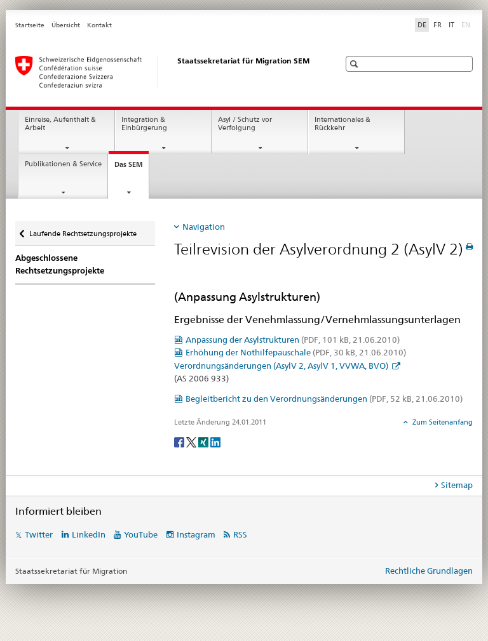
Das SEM (131, 167)
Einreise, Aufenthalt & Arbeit (60, 124)
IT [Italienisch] (451, 24)
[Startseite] (164, 72)
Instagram (196, 534)
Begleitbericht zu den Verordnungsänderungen (324, 398)
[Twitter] (192, 441)
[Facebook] (180, 441)
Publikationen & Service (63, 164)
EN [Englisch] (467, 24)
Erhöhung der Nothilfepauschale (296, 352)
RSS (240, 534)
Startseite (29, 25)
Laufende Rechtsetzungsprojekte (83, 229)
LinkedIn (88, 534)
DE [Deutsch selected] (421, 24)
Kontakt (99, 25)
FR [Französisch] (437, 24)
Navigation (203, 226)
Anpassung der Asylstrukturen (293, 339)
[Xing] (204, 441)
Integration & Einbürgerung (144, 124)
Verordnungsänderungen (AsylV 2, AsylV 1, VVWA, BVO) (282, 365)
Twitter (39, 534)
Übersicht (65, 25)
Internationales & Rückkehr (342, 124)
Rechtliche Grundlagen (429, 570)
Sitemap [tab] (457, 485)
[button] (355, 63)
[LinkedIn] (215, 441)
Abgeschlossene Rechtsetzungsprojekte (59, 264)
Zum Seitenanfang (441, 422)
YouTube (141, 534)
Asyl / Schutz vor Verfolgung (245, 124)
